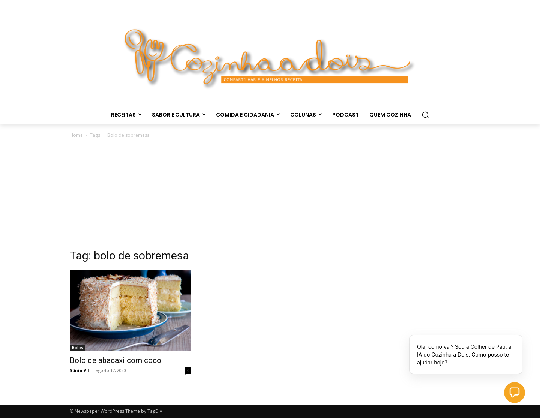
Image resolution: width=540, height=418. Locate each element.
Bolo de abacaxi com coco (115, 360)
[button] (425, 115)
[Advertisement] (270, 195)
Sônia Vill (80, 370)
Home (76, 135)
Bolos (77, 347)
